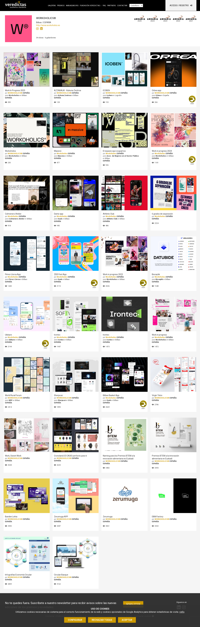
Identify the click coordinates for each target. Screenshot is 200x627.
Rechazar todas (102, 620)
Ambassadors (72, 6)
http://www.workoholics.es (48, 25)
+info (181, 612)
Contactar (122, 6)
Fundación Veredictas (90, 6)
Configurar (75, 620)
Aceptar (127, 620)
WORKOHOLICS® (15, 93)
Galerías (52, 6)
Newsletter (133, 604)
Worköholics (62, 154)
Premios (60, 6)
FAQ (104, 6)
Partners (111, 6)
